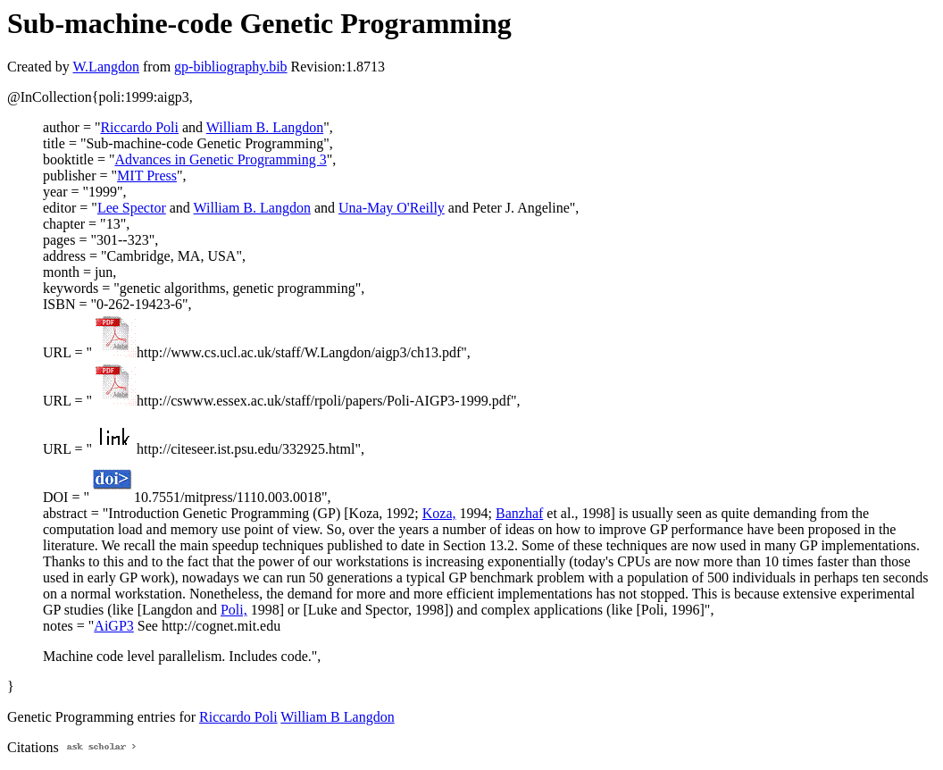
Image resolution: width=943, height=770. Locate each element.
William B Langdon (337, 716)
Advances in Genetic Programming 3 (220, 159)
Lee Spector (131, 207)
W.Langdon (105, 66)
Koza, (439, 513)
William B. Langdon (264, 127)
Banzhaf (519, 513)
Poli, (234, 609)
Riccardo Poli (139, 127)
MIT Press (147, 175)
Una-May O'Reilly (391, 207)
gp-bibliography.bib (231, 66)
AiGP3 (113, 625)
